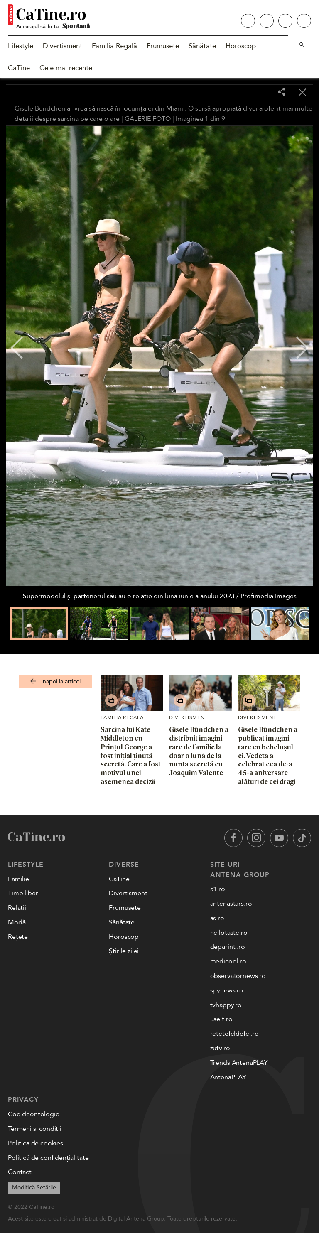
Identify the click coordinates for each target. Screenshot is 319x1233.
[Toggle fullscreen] (260, 93)
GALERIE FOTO (148, 118)
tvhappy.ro (226, 1004)
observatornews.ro (238, 975)
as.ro (217, 918)
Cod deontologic (33, 1114)
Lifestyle (20, 46)
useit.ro (221, 1019)
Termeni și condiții (34, 1128)
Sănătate (202, 46)
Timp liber (23, 893)
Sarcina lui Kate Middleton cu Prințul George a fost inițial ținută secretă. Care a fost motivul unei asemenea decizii (131, 755)
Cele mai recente (65, 68)
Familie (18, 879)
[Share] (281, 92)
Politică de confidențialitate (48, 1157)
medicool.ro (228, 961)
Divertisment (62, 46)
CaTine (19, 68)
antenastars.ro (231, 903)
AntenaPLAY (228, 1077)
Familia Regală (114, 46)
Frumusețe (163, 46)
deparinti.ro (227, 946)
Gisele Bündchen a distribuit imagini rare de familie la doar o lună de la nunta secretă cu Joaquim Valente (198, 751)
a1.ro (217, 889)
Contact (20, 1172)
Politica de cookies (35, 1143)
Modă (16, 922)
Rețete (18, 936)
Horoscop (241, 46)
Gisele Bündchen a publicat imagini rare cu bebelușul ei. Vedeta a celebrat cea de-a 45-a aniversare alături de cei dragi (267, 755)
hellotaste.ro (229, 932)
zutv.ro (220, 1048)
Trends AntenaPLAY (239, 1062)
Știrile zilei (124, 950)
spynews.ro (226, 990)
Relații (17, 907)
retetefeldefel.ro (234, 1033)
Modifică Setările (34, 1187)
